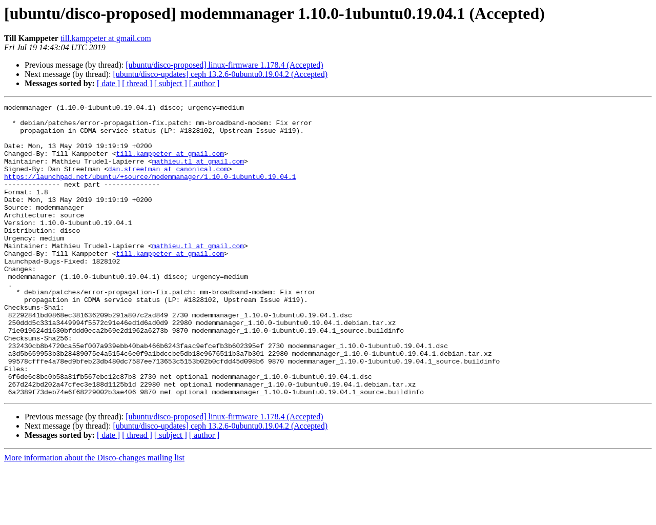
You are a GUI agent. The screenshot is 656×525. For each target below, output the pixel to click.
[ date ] (108, 83)
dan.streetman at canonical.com (168, 182)
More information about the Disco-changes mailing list (94, 516)
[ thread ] (137, 83)
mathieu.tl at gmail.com (198, 173)
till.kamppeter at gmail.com (105, 38)
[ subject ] (170, 83)
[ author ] (204, 83)
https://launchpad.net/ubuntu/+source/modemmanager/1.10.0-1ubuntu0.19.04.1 (150, 191)
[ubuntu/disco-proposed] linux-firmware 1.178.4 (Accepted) (224, 64)
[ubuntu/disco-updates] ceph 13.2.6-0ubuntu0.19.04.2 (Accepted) (220, 74)
